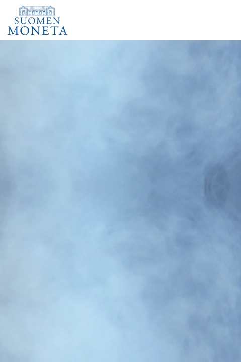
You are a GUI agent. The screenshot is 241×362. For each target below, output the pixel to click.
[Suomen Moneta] (51, 20)
